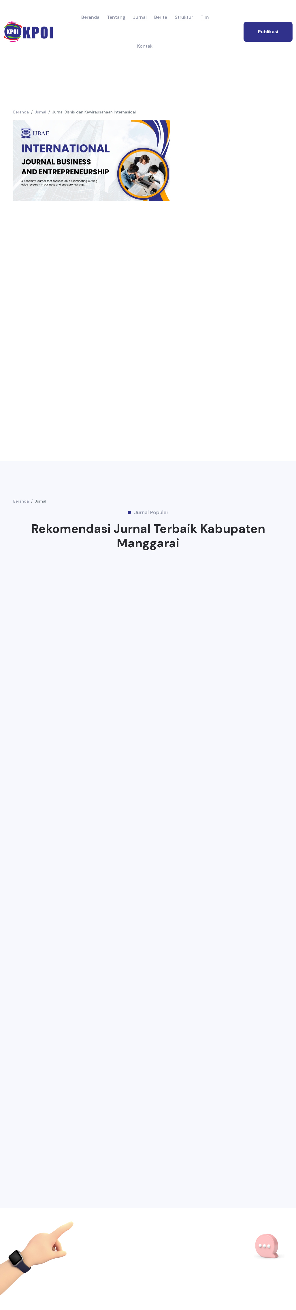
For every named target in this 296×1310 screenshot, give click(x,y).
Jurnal (140, 17)
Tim (205, 17)
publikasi (268, 32)
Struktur (184, 17)
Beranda (90, 17)
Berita (160, 17)
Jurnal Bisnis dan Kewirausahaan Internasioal (94, 112)
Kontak (144, 46)
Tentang (116, 17)
